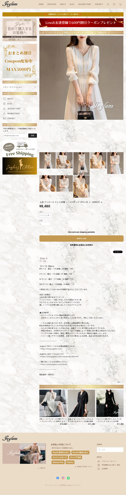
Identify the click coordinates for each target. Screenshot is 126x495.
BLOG (72, 4)
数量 (41, 221)
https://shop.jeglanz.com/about (54, 364)
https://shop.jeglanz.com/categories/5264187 (60, 357)
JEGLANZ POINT (84, 4)
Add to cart (81, 238)
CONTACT (99, 4)
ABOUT (63, 4)
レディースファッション (12, 87)
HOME (41, 4)
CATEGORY (51, 4)
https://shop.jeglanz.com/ (51, 349)
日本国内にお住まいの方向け (81, 245)
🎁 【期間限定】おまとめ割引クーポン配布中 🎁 (63, 14)
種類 (41, 212)
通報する (120, 382)
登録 (32, 135)
